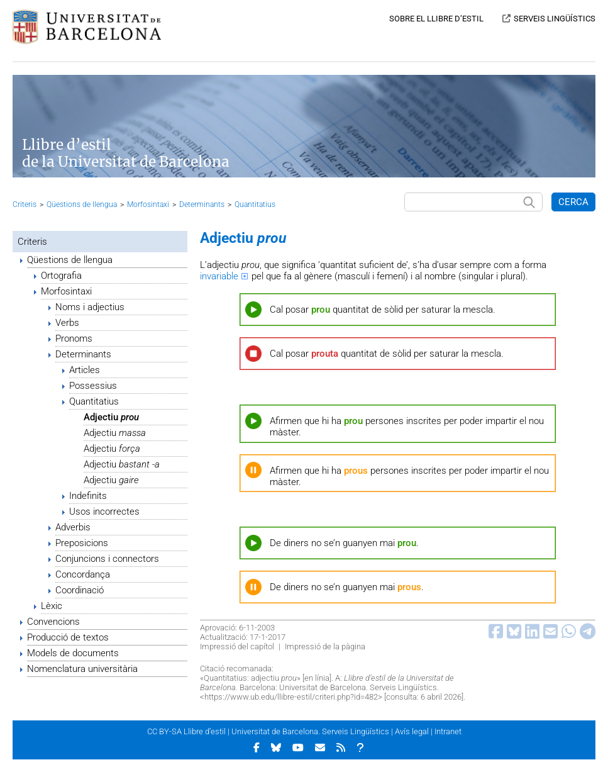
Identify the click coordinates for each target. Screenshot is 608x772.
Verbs (67, 322)
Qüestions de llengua (82, 204)
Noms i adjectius (89, 307)
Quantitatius (255, 204)
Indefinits (88, 495)
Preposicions (81, 543)
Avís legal (412, 731)
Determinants (201, 204)
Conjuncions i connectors (107, 558)
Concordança (82, 574)
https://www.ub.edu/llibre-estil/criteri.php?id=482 (291, 697)
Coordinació (79, 590)
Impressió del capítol (237, 646)
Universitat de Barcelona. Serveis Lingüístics (310, 731)
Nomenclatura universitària (82, 668)
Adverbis (73, 527)
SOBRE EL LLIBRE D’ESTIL (436, 18)
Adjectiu (111, 417)
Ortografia (61, 275)
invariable (219, 276)
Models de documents (73, 653)
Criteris (24, 204)
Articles (84, 370)
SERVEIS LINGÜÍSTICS (554, 18)
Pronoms (73, 338)
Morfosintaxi (148, 204)
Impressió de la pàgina (325, 646)
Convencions (53, 621)
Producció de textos (68, 637)
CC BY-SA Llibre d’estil (186, 731)
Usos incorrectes (104, 511)
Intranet (448, 731)
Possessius (93, 385)
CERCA (573, 202)
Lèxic (51, 606)
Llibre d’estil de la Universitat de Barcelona (125, 154)
